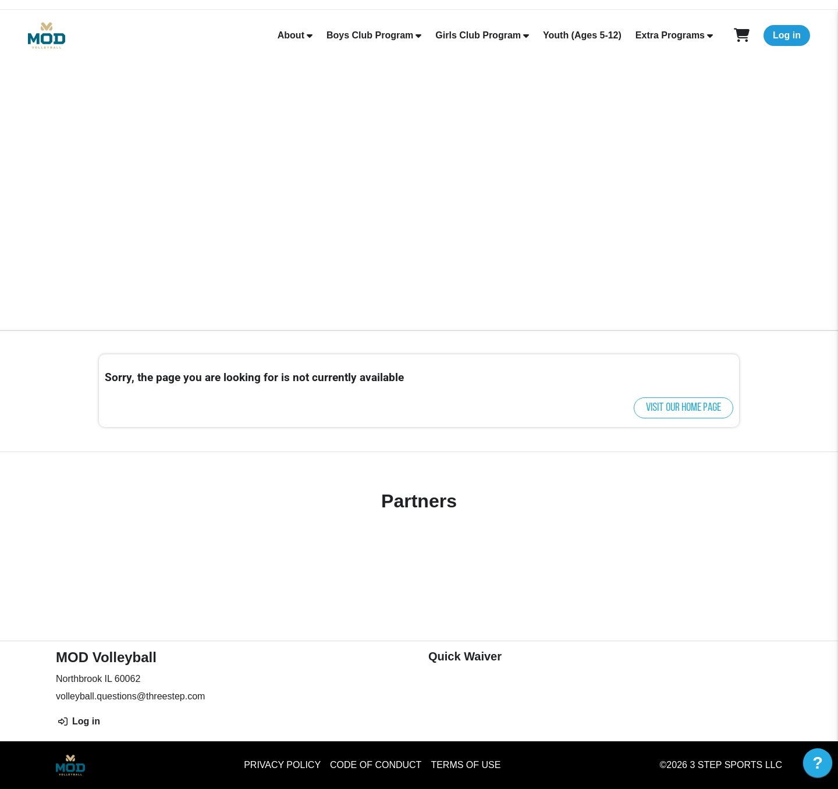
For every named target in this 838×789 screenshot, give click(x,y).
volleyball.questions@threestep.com (130, 696)
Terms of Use (465, 765)
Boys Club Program (369, 35)
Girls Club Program (478, 35)
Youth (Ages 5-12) (582, 35)
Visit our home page (683, 408)
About (291, 35)
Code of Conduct (375, 765)
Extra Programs (670, 35)
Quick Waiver (465, 656)
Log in (787, 35)
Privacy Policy (282, 765)
